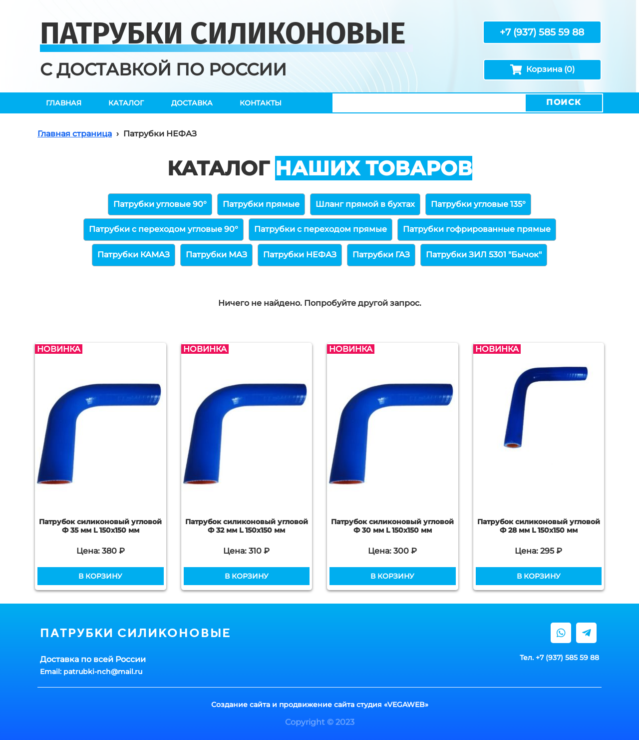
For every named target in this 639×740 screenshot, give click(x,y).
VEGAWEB (406, 704)
